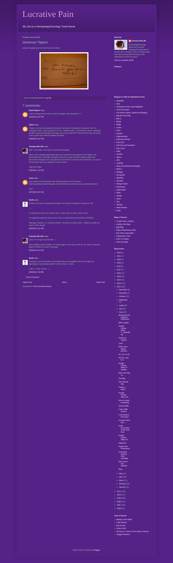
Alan (118, 104)
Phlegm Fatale (122, 184)
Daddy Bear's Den (123, 236)
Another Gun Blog (123, 224)
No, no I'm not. (124, 354)
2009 (119, 498)
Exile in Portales (122, 239)
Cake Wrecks (121, 522)
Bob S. (119, 119)
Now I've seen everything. (123, 401)
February (122, 484)
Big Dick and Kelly (123, 116)
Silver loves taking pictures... (123, 349)
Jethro (118, 157)
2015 (119, 276)
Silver (118, 193)
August (122, 305)
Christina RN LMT (36, 147)
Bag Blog (120, 227)
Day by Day (120, 525)
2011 (119, 491)
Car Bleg (121, 378)
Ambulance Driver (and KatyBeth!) (129, 107)
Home (64, 282)
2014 (119, 280)
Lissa (31, 178)
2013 (119, 283)
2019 (119, 263)
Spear (118, 199)
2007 (119, 505)
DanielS (119, 133)
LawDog (119, 163)
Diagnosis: (122, 443)
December (123, 290)
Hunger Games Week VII (123, 437)
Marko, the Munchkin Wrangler (128, 166)
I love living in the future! (123, 416)
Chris (118, 130)
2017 (119, 270)
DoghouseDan (122, 136)
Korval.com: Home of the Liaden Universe (132, 531)
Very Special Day (123, 383)
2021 (119, 256)
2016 (119, 273)
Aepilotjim (120, 101)
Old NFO (119, 181)
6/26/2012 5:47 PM (36, 117)
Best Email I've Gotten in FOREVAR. (124, 317)
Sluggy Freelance (123, 534)
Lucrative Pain (48, 14)
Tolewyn (119, 205)
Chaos (119, 128)
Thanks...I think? (122, 388)
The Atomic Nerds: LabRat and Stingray (131, 113)
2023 (119, 253)
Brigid (118, 124)
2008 (119, 502)
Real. (120, 469)
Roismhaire (120, 187)
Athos (31, 125)
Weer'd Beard (121, 208)
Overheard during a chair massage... (123, 455)
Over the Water (122, 242)
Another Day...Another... (125, 221)
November (123, 293)
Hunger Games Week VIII (123, 395)
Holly (118, 151)
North (31, 200)
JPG (118, 160)
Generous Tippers (122, 339)
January (122, 487)
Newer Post (27, 282)
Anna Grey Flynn (123, 110)
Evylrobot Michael (123, 139)
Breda (118, 122)
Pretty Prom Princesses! (124, 447)
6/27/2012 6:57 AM (36, 192)
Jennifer (119, 154)
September (123, 300)
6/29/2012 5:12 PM (36, 228)
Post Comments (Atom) (42, 286)
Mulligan (119, 172)
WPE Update (123, 323)
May (121, 474)
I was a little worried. (123, 410)
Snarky (119, 196)
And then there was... (124, 421)
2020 (119, 259)
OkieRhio (120, 178)
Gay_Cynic (120, 148)
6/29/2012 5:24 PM (36, 250)
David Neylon (34, 110)
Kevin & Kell (121, 528)
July (121, 309)
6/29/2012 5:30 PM (36, 272)
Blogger (97, 550)
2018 (119, 266)
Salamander (121, 190)
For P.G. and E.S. (123, 359)
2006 (119, 508)
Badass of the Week (124, 519)
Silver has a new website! (123, 464)
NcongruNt (120, 175)
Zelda (118, 211)
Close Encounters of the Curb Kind (124, 429)
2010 (119, 495)
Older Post (100, 282)
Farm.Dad (120, 142)
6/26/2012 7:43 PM (36, 170)
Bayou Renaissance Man (126, 230)
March (121, 480)
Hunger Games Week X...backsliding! (124, 330)
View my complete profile (124, 60)
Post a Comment (32, 277)
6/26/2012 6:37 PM (36, 139)
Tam (118, 202)
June (121, 312)
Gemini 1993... (124, 406)
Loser (120, 343)
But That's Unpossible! (125, 233)
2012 (119, 287)
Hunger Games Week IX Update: (122, 366)
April (121, 477)
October (122, 296)
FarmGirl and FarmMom (125, 145)
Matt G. (119, 169)
